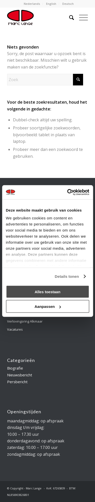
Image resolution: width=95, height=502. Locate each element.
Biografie (15, 368)
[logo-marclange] (39, 17)
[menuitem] (32, 4)
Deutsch (68, 4)
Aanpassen (47, 306)
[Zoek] (69, 17)
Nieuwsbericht (19, 374)
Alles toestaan (48, 291)
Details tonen (67, 276)
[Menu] (81, 17)
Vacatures (15, 329)
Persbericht (17, 381)
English (51, 4)
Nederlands (32, 4)
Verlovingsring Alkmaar (25, 321)
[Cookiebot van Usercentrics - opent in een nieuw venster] (67, 192)
